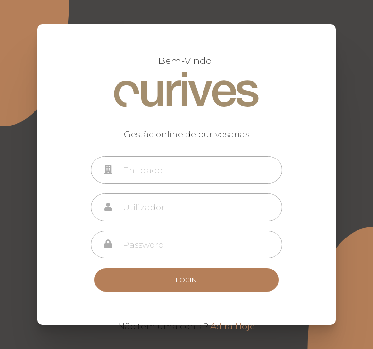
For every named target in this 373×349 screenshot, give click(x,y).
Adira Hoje (232, 326)
